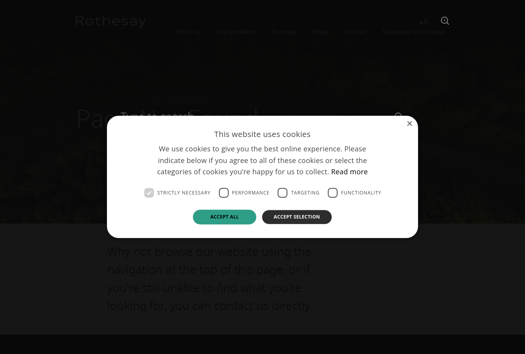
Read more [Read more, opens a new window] (349, 172)
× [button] (409, 124)
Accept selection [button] (297, 216)
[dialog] (262, 177)
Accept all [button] (224, 216)
